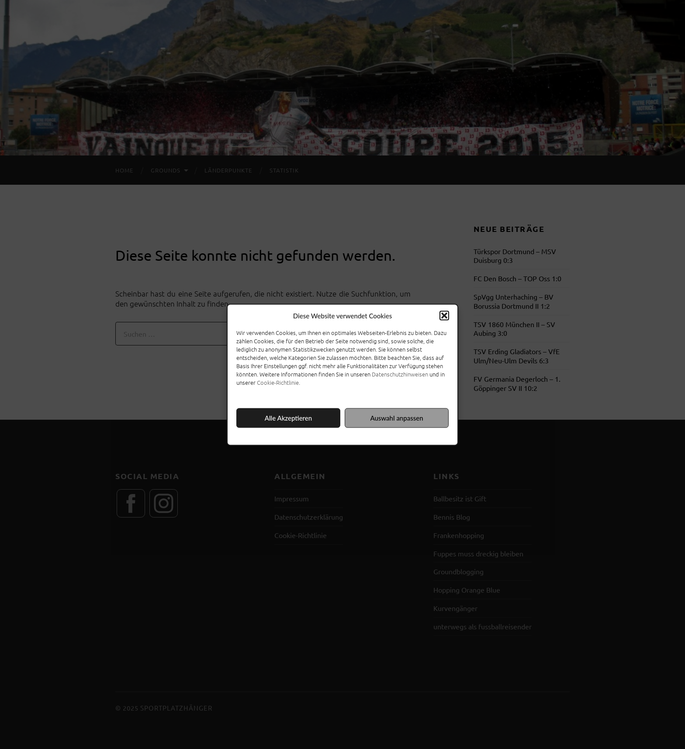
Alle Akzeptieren (288, 418)
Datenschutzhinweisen (400, 373)
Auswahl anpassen (396, 418)
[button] (444, 315)
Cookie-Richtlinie (278, 382)
